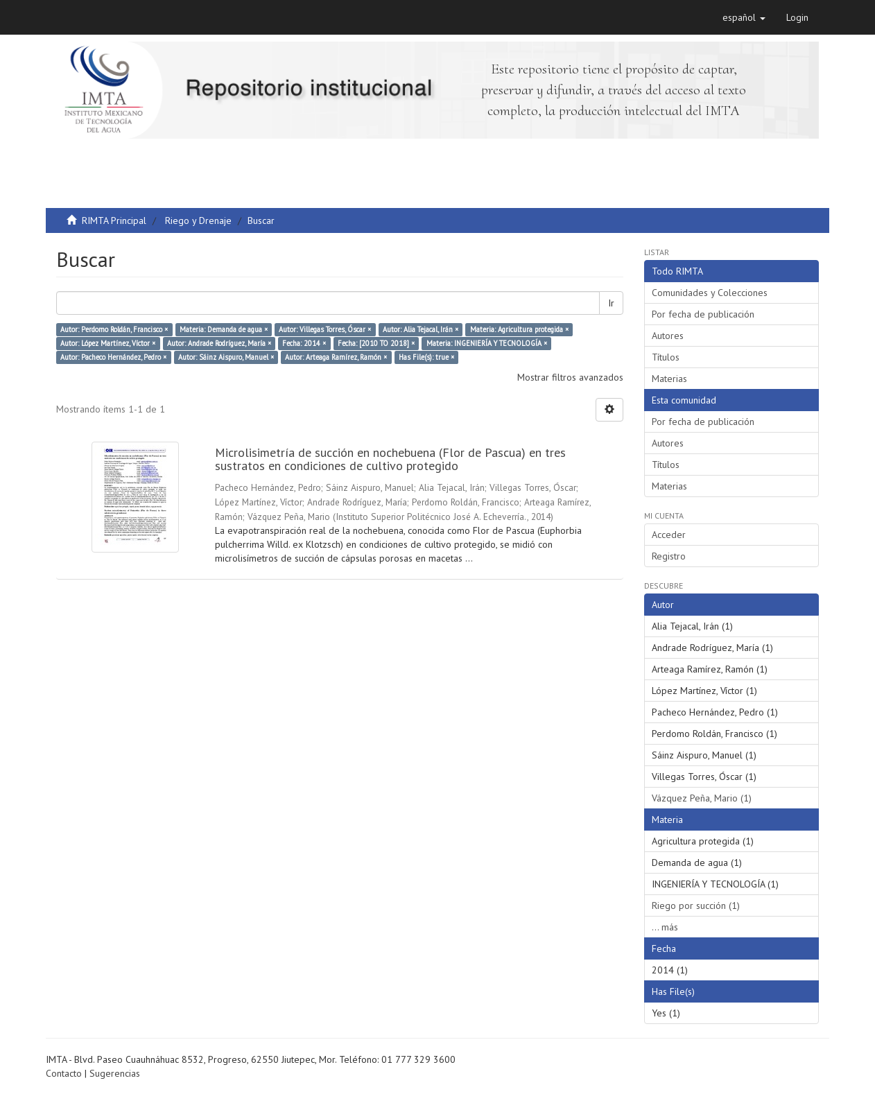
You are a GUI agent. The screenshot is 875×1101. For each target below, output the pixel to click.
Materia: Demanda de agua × (224, 329)
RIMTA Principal (114, 220)
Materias (669, 378)
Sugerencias (114, 1073)
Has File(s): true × (426, 357)
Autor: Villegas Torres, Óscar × (325, 329)
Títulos (665, 357)
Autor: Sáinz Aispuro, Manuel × (226, 357)
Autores (668, 335)
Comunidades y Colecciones (710, 292)
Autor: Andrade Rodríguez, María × (219, 343)
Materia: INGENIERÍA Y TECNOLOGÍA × (486, 343)
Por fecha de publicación (703, 314)
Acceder (669, 534)
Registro (669, 556)
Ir (611, 303)
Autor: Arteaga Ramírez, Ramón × (336, 357)
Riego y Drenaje (198, 220)
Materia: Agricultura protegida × (519, 329)
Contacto (64, 1073)
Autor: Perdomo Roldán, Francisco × (114, 329)
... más (665, 927)
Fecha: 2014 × (304, 343)
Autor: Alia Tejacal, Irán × (420, 329)
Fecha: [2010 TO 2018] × (376, 343)
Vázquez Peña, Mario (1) (702, 798)
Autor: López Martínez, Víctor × (107, 343)
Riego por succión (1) (696, 905)
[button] (744, 17)
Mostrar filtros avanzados (570, 377)
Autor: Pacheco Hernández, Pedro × (113, 357)
